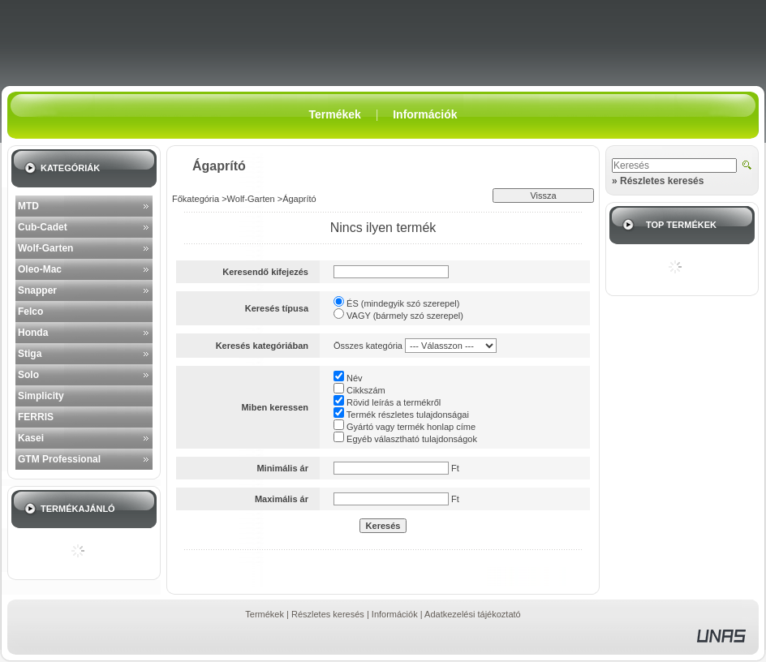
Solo (28, 374)
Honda (33, 332)
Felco (30, 311)
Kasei (31, 438)
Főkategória (195, 199)
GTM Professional (59, 459)
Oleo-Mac (40, 269)
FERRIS (36, 417)
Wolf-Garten (45, 248)
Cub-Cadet (42, 227)
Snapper (37, 290)
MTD (28, 206)
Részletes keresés (327, 614)
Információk (395, 614)
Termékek (264, 614)
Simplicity (41, 396)
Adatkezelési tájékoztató (472, 614)
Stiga (29, 353)
